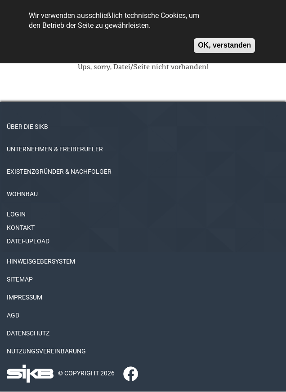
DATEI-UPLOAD (28, 241)
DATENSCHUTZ (28, 333)
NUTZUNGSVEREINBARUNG (46, 351)
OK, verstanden (224, 41)
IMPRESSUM (24, 297)
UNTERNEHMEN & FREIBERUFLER (55, 149)
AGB (13, 315)
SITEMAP (20, 279)
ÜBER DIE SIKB (27, 126)
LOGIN (16, 214)
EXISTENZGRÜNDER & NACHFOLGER (59, 171)
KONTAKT (21, 227)
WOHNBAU (22, 194)
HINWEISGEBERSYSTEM (41, 261)
